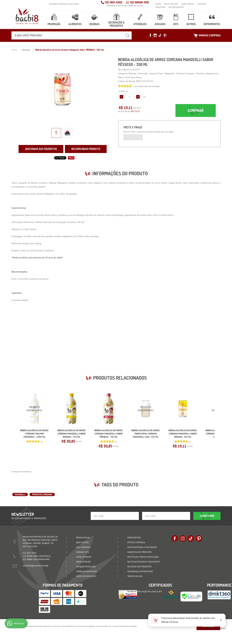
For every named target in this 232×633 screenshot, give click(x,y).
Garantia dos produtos (139, 552)
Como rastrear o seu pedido (142, 547)
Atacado (160, 24)
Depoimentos (212, 24)
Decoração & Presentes (116, 24)
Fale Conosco (83, 547)
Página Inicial (83, 537)
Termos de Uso (134, 576)
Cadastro (160, 7)
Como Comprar (83, 557)
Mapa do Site (82, 552)
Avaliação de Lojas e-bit (149, 591)
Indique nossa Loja (86, 566)
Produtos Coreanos (43, 250)
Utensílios (140, 24)
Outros (191, 24)
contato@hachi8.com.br (35, 565)
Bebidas (94, 24)
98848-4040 (30, 556)
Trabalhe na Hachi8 (86, 571)
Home (158, 4)
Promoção (53, 24)
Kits (175, 24)
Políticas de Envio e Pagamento (143, 561)
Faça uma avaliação (152, 86)
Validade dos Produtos (139, 566)
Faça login (73, 4)
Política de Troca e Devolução (143, 557)
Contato (201, 4)
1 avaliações (138, 86)
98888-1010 (139, 2)
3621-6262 (113, 2)
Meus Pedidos (171, 4)
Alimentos (75, 24)
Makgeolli (20, 494)
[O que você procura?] (128, 35)
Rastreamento (176, 7)
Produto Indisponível (34, 409)
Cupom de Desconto (86, 576)
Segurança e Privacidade (140, 571)
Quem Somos (187, 4)
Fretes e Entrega (136, 542)
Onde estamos (83, 561)
